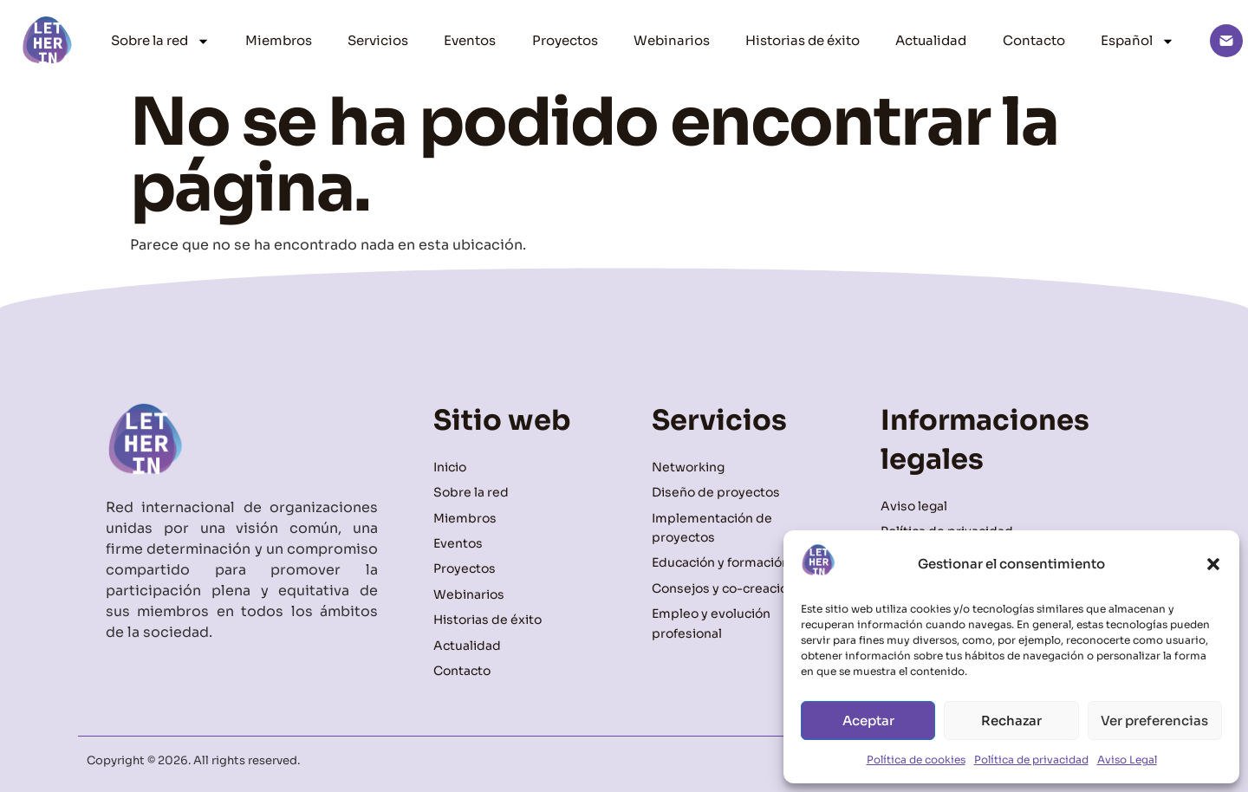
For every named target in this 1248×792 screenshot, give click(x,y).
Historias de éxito (802, 40)
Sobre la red (160, 41)
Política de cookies (916, 759)
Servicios (378, 40)
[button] (1213, 564)
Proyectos (565, 40)
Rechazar (1011, 720)
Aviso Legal (1127, 759)
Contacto (1034, 40)
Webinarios (672, 40)
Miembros (278, 40)
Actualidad (930, 40)
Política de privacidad (1031, 759)
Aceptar (868, 720)
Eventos (470, 40)
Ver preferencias (1154, 720)
